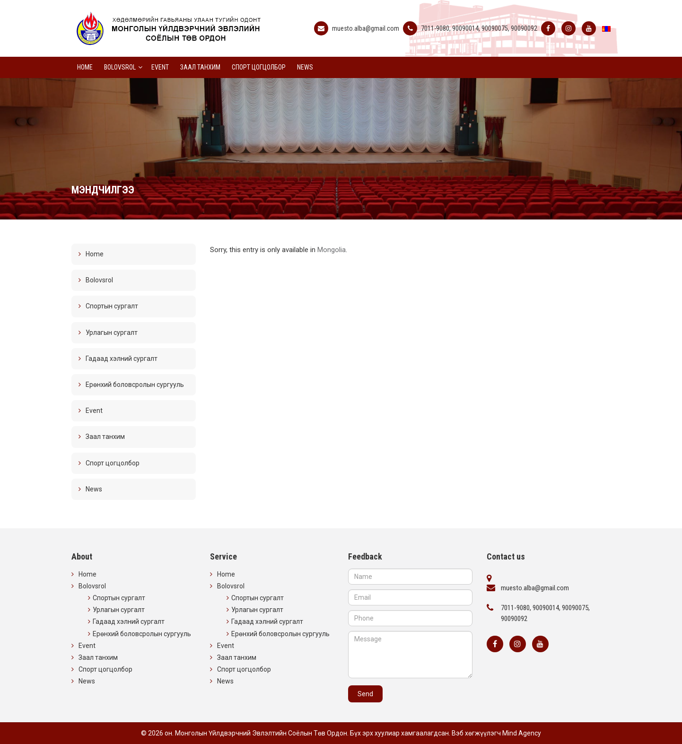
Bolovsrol (120, 67)
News (305, 67)
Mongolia (331, 249)
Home (85, 67)
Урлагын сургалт (112, 332)
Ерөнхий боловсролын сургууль (135, 384)
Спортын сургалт (112, 306)
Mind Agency (521, 733)
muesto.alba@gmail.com (365, 28)
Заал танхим (200, 67)
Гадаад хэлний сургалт (121, 358)
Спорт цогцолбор (259, 67)
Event (160, 67)
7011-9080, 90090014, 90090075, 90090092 (479, 28)
